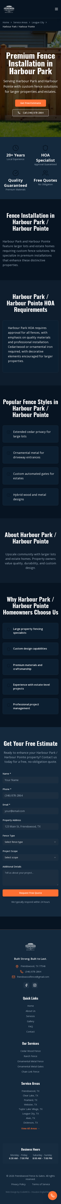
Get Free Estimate (30, 103)
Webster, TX (30, 1104)
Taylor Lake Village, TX (30, 1109)
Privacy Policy (18, 1184)
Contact (30, 1031)
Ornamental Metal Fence (30, 1061)
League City (38, 22)
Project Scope (10, 851)
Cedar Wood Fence (30, 1051)
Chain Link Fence (30, 1071)
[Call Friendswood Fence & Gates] (52, 1195)
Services (30, 1016)
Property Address (12, 820)
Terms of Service (41, 1184)
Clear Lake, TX (30, 1095)
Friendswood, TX (30, 1091)
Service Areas (20, 22)
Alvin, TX (30, 1118)
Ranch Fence (30, 1056)
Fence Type (9, 835)
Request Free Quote (30, 892)
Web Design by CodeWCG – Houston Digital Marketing (30, 1192)
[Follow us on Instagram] (35, 985)
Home (6, 22)
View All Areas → (30, 1128)
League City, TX (30, 1113)
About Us (30, 1011)
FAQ (30, 1026)
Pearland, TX (30, 1100)
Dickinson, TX (30, 1122)
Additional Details (12, 866)
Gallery (30, 1021)
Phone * (7, 789)
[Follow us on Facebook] (26, 985)
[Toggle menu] (56, 9)
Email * (6, 804)
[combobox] (30, 842)
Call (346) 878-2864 (30, 112)
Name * (7, 773)
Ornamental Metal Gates (31, 1066)
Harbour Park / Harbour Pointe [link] (19, 26)
